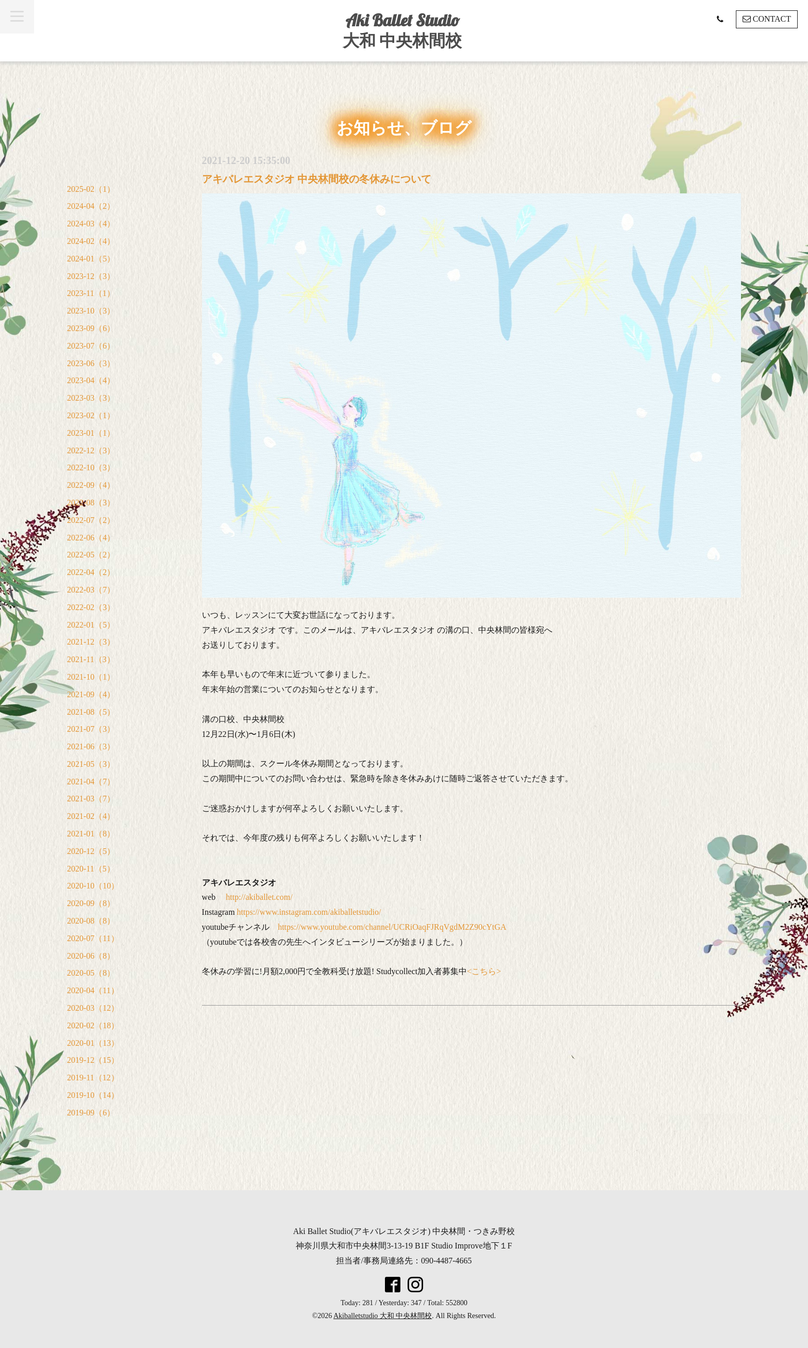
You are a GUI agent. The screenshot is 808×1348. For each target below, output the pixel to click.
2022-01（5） (91, 624)
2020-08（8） (91, 920)
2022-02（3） (91, 607)
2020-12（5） (91, 851)
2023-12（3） (91, 276)
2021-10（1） (91, 676)
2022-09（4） (91, 485)
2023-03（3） (91, 397)
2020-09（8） (91, 903)
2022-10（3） (91, 467)
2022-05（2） (91, 554)
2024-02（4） (91, 241)
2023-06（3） (91, 363)
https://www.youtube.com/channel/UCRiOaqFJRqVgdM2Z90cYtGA (392, 927)
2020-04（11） (93, 990)
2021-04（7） (91, 781)
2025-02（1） (91, 189)
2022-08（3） (91, 502)
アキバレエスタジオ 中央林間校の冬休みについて (316, 179)
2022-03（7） (91, 589)
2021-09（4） (91, 694)
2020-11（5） (91, 868)
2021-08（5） (91, 712)
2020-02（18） (93, 1025)
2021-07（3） (91, 729)
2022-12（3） (91, 450)
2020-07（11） (93, 938)
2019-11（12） (93, 1077)
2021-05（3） (91, 764)
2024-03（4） (91, 223)
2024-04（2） (91, 206)
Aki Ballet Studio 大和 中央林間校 (402, 30)
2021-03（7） (91, 798)
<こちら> (484, 971)
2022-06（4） (91, 537)
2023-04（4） (91, 380)
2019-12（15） (93, 1060)
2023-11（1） (91, 293)
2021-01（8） (91, 833)
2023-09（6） (91, 328)
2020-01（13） (93, 1043)
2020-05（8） (91, 972)
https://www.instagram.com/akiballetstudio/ (309, 912)
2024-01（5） (91, 258)
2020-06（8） (91, 955)
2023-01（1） (91, 433)
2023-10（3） (91, 310)
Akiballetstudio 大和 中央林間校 (382, 1316)
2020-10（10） (93, 885)
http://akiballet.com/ (259, 897)
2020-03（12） (93, 1008)
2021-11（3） (91, 659)
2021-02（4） (91, 816)
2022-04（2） (91, 572)
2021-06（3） (91, 746)
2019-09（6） (91, 1112)
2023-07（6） (91, 345)
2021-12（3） (91, 641)
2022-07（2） (91, 520)
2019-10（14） (93, 1095)
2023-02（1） (91, 415)
